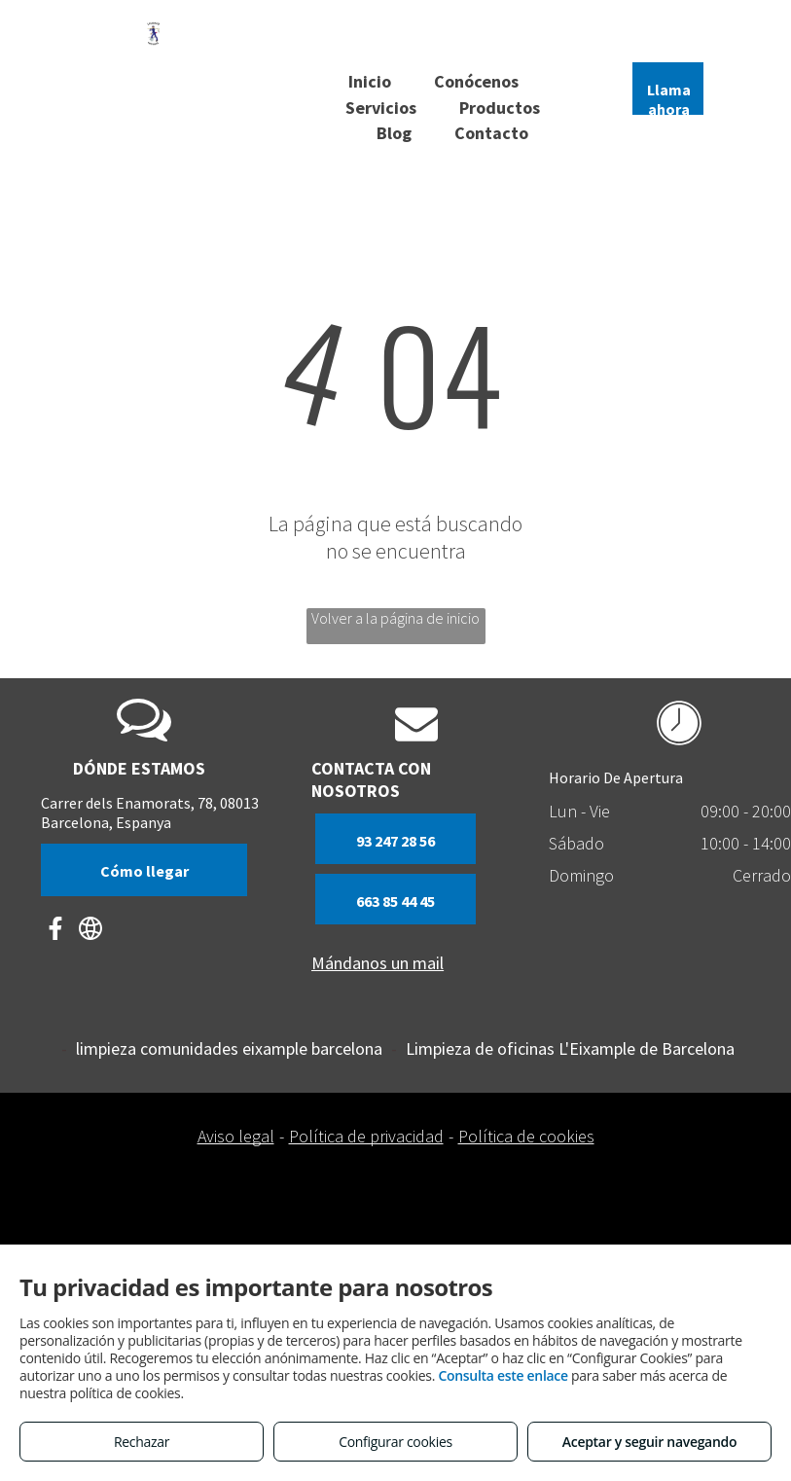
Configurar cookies (395, 1441)
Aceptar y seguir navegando (649, 1441)
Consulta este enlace (502, 1375)
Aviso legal (236, 1136)
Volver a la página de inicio (395, 618)
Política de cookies (526, 1136)
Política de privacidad (366, 1136)
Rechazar (141, 1441)
